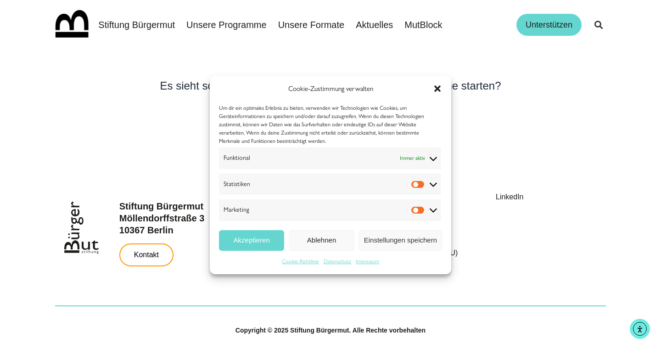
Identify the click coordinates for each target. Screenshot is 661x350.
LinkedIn (510, 197)
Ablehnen (321, 240)
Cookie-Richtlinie (300, 261)
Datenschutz (337, 261)
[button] (437, 88)
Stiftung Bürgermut (136, 24)
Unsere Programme (226, 24)
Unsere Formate (311, 24)
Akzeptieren (252, 240)
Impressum (367, 261)
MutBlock (423, 24)
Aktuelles (374, 24)
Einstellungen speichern (400, 240)
